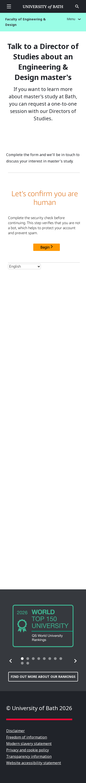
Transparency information (29, 756)
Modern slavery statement (29, 743)
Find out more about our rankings (43, 676)
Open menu (9, 6)
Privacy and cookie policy (27, 750)
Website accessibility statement (33, 762)
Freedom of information (26, 737)
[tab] (22, 658)
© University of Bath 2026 (39, 708)
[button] (10, 660)
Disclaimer (15, 730)
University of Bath (43, 6)
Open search (77, 6)
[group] (43, 626)
